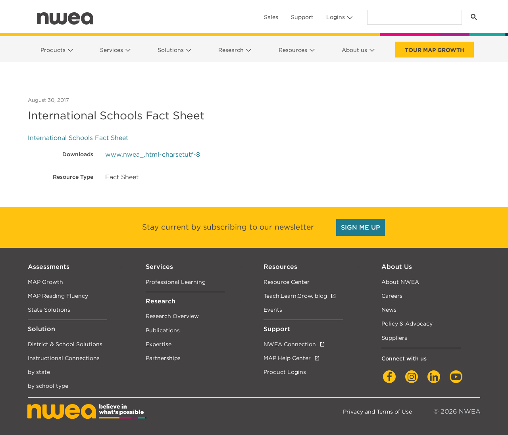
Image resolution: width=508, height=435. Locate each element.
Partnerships (163, 358)
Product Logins (285, 371)
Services (111, 50)
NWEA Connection (290, 344)
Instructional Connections (64, 358)
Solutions (171, 50)
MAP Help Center (287, 358)
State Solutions (49, 309)
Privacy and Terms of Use (377, 411)
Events (273, 309)
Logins (335, 17)
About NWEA (400, 281)
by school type (48, 385)
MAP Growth (45, 281)
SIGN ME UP (360, 227)
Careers (391, 295)
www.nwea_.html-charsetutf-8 (152, 154)
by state (39, 371)
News (388, 309)
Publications (163, 330)
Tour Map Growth (434, 50)
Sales (271, 17)
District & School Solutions (65, 344)
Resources (293, 50)
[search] (413, 17)
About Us (396, 266)
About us (354, 50)
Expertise (158, 344)
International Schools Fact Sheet (78, 138)
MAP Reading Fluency (58, 295)
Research (231, 50)
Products (52, 50)
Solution (41, 329)
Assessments (48, 266)
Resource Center (287, 281)
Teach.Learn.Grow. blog (295, 295)
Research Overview (172, 315)
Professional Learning (176, 281)
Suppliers (394, 337)
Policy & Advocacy (407, 323)
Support (302, 17)
